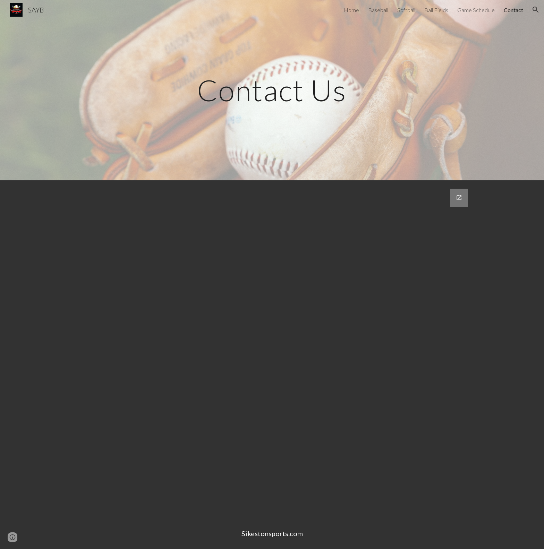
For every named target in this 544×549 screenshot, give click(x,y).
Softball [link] (406, 10)
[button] (535, 9)
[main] (272, 90)
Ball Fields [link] (436, 10)
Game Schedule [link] (476, 10)
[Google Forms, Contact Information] (289, 349)
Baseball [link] (378, 10)
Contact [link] (513, 10)
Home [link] (351, 10)
